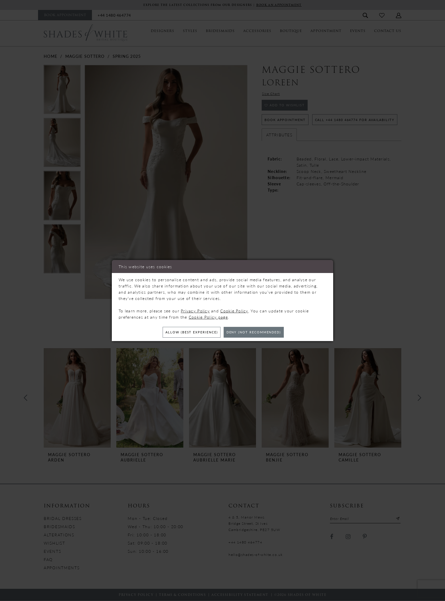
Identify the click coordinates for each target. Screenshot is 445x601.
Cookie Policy (234, 310)
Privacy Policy (195, 310)
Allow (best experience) (188, 332)
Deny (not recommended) (257, 332)
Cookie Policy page (208, 316)
